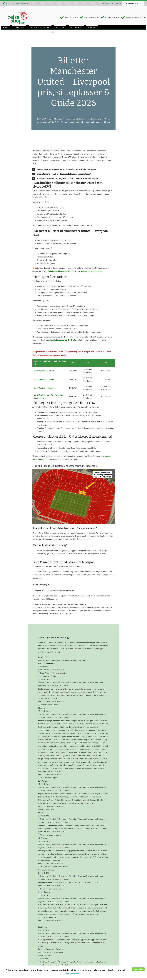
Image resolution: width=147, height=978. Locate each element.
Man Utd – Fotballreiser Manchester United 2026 (22, 940)
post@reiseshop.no (22, 3)
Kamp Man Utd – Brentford (44, 371)
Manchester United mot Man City (55, 833)
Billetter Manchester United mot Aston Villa (52, 829)
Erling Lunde (28, 889)
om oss (29, 901)
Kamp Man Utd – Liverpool (44, 380)
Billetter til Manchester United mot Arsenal (52, 826)
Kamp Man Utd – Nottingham (44, 388)
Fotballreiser (9, 929)
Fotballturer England (12, 951)
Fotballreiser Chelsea (12, 956)
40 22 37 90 (9, 3)
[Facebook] (5, 966)
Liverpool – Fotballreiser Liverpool (17, 935)
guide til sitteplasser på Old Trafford (62, 340)
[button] (73, 169)
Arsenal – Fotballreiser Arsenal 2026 (18, 945)
